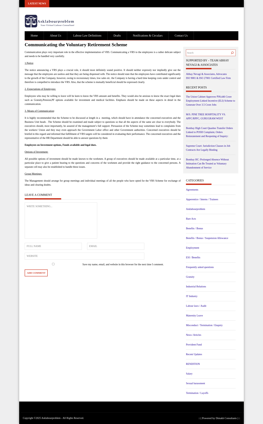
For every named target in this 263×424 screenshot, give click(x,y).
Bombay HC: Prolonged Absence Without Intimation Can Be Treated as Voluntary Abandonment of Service (207, 163)
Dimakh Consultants (226, 418)
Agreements (192, 189)
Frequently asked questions (200, 267)
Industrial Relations (196, 286)
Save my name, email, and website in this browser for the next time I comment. (123, 264)
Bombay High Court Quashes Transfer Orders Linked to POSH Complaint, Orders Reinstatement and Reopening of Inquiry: (209, 132)
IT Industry (191, 296)
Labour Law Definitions (87, 35)
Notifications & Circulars (148, 35)
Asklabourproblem (195, 209)
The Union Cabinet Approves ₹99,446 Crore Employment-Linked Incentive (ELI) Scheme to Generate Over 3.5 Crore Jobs (210, 100)
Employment (192, 247)
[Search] (232, 53)
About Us (55, 35)
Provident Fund (194, 344)
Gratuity (190, 276)
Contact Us (181, 35)
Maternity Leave (194, 315)
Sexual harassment (195, 383)
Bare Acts (191, 218)
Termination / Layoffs (197, 393)
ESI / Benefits (193, 257)
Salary (189, 373)
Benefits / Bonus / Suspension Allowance (207, 238)
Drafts (117, 35)
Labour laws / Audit (196, 306)
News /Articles (193, 335)
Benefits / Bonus (194, 228)
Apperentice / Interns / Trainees (202, 199)
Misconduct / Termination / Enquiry (204, 325)
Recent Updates (194, 354)
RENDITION (193, 364)
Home (34, 35)
